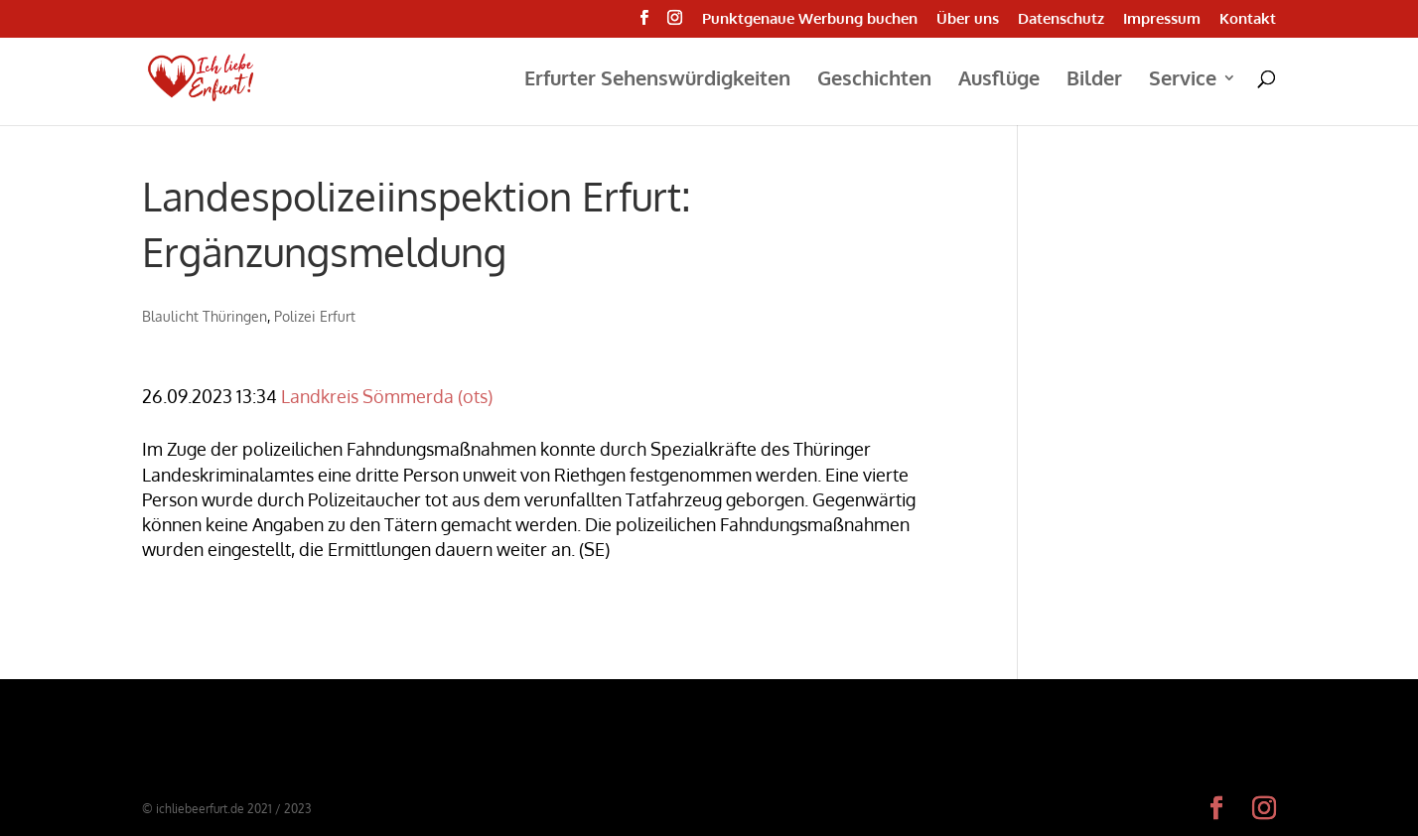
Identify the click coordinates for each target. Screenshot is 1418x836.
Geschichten (874, 80)
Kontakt (1247, 19)
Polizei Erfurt (314, 316)
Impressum (1162, 19)
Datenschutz (1061, 19)
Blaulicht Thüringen (204, 316)
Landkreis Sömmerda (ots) (387, 396)
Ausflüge (999, 80)
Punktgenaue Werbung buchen (810, 19)
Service (1182, 80)
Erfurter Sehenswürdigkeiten (657, 80)
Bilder (1094, 80)
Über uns (967, 19)
